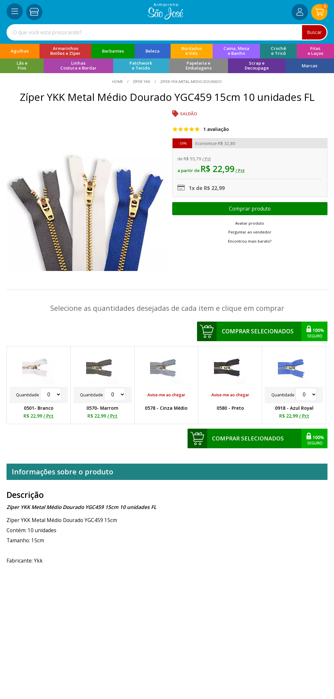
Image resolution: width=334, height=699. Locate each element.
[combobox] (167, 32)
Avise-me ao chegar (166, 395)
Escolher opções (250, 208)
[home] (165, 17)
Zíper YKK (141, 81)
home (118, 81)
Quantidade (38, 395)
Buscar (314, 32)
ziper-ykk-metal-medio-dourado (190, 81)
